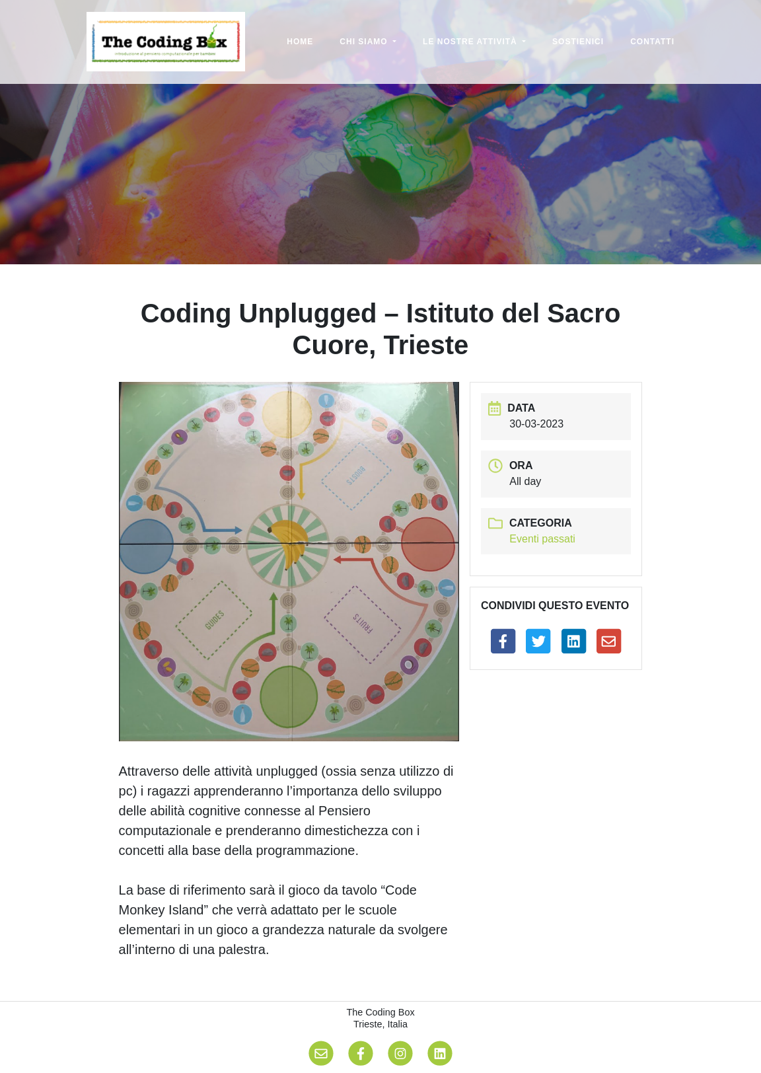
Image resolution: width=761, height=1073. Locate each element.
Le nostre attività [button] (471, 41)
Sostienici (578, 41)
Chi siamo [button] (365, 41)
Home (300, 41)
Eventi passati (542, 538)
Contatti (652, 41)
